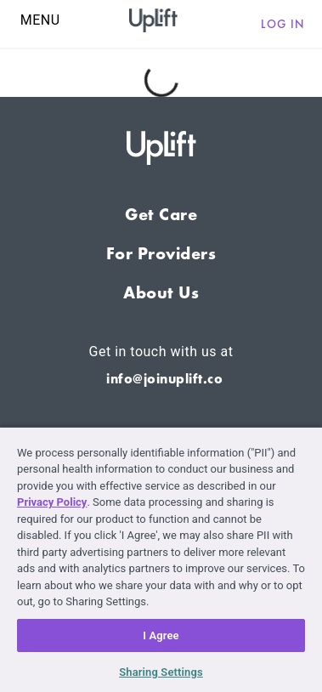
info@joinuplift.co (164, 379)
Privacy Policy (52, 502)
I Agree (161, 635)
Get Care (161, 214)
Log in (283, 23)
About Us (161, 292)
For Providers (161, 253)
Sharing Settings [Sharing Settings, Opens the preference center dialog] (161, 672)
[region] (161, 559)
